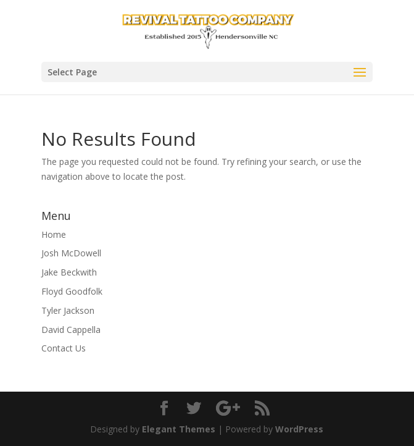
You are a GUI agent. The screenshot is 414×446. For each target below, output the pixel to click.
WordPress (299, 429)
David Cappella (71, 329)
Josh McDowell (71, 253)
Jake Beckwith (69, 272)
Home (53, 234)
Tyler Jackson (67, 310)
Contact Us (63, 348)
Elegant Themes (178, 429)
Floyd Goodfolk (71, 291)
